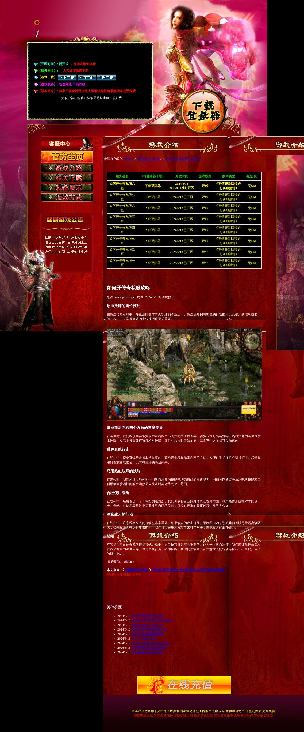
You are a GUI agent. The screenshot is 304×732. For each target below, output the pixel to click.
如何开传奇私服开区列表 (183, 159)
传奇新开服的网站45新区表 (150, 643)
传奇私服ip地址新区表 (147, 652)
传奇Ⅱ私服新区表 (144, 638)
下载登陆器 (153, 197)
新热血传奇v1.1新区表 (147, 625)
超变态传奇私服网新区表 (149, 629)
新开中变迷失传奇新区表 (149, 648)
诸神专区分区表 (148, 159)
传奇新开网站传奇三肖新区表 (152, 620)
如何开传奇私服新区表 (147, 616)
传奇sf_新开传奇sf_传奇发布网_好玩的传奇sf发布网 (188, 570)
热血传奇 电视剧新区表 (147, 634)
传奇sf (129, 159)
